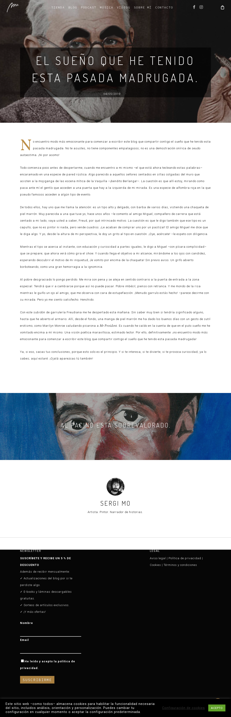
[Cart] (222, 7)
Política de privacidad (185, 558)
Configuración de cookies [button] (183, 708)
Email (24, 640)
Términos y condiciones (180, 565)
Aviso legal (158, 558)
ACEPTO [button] (217, 708)
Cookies (155, 565)
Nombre (26, 623)
